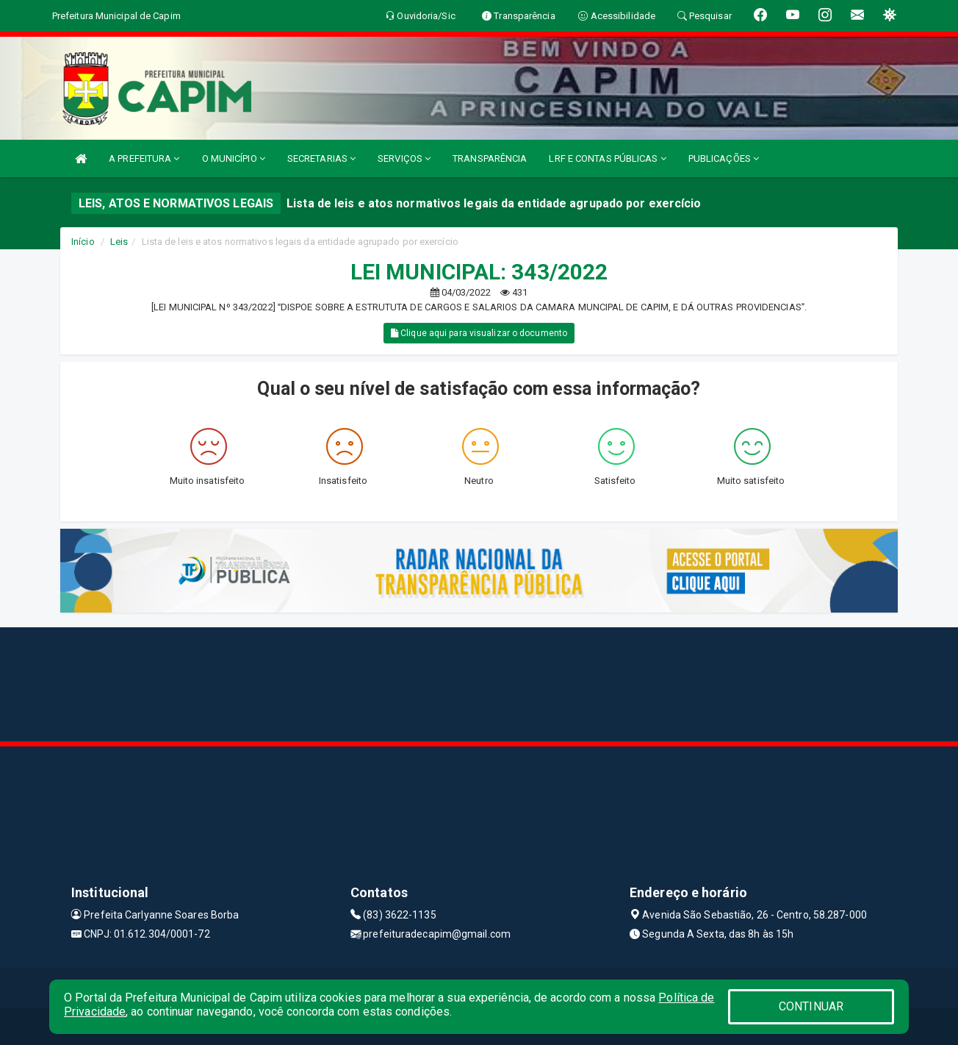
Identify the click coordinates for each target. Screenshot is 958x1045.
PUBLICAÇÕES (723, 158)
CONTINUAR (811, 1006)
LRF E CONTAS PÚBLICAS (607, 158)
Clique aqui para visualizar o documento (479, 333)
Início (83, 241)
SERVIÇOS (404, 158)
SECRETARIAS (321, 158)
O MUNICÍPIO (233, 158)
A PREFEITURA (144, 158)
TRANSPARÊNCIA (490, 158)
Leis (119, 241)
